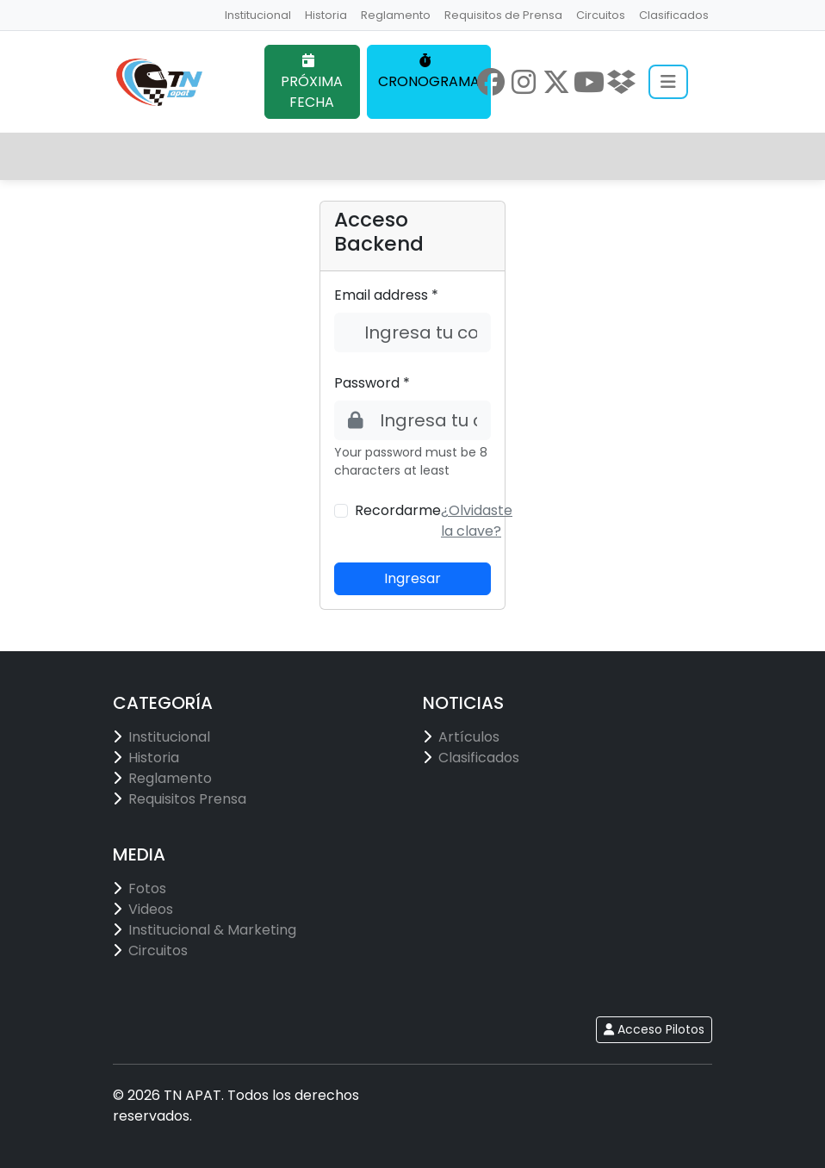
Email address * (386, 295)
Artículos (468, 737)
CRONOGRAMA (429, 72)
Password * (372, 383)
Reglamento (396, 15)
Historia (326, 15)
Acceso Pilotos (654, 1029)
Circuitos (600, 15)
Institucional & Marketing (212, 930)
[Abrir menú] (668, 82)
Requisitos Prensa (187, 799)
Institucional (258, 15)
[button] (476, 520)
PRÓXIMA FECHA (312, 82)
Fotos (147, 888)
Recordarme (398, 510)
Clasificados (674, 15)
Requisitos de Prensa (503, 15)
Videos (150, 909)
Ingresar (412, 578)
